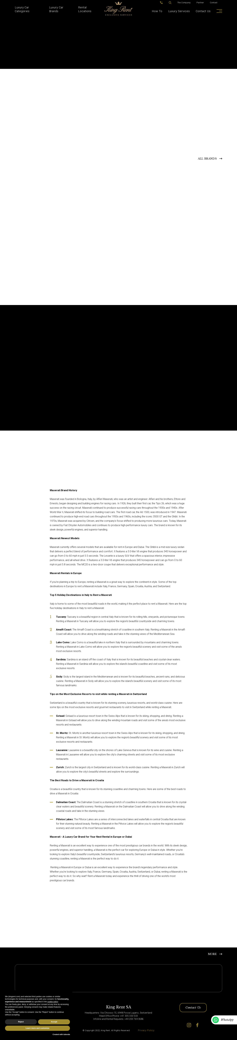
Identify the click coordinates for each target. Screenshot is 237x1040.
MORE (212, 954)
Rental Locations (84, 9)
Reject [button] (21, 1022)
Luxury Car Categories (22, 9)
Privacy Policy (146, 1030)
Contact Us (203, 11)
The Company (184, 2)
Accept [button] (54, 1022)
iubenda (66, 1034)
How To (157, 11)
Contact (213, 2)
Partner (200, 2)
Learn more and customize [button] (37, 1028)
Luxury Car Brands (56, 9)
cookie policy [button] (52, 1002)
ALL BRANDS (207, 158)
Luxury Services (179, 11)
